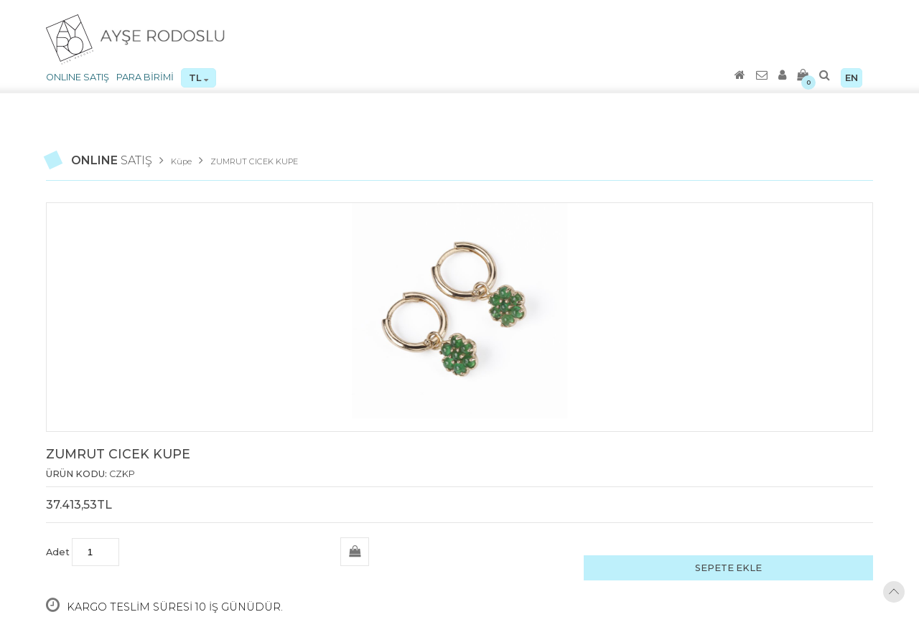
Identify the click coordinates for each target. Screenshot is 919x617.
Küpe (181, 161)
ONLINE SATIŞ (77, 77)
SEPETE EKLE (728, 567)
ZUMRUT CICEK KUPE (254, 161)
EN (851, 77)
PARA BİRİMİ (145, 77)
